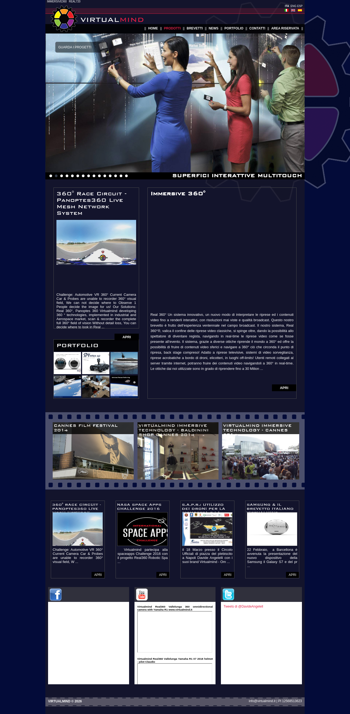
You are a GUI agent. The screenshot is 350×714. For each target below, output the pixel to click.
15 (126, 176)
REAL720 (74, 1)
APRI (126, 337)
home (153, 28)
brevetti (195, 28)
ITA (287, 6)
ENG (294, 6)
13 (115, 176)
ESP (299, 6)
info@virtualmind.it (262, 701)
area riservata (285, 28)
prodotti (172, 28)
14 (121, 176)
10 (99, 176)
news (213, 28)
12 (110, 176)
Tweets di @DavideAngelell (243, 606)
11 (104, 176)
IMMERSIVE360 (57, 1)
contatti (257, 28)
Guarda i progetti (74, 47)
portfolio (233, 28)
